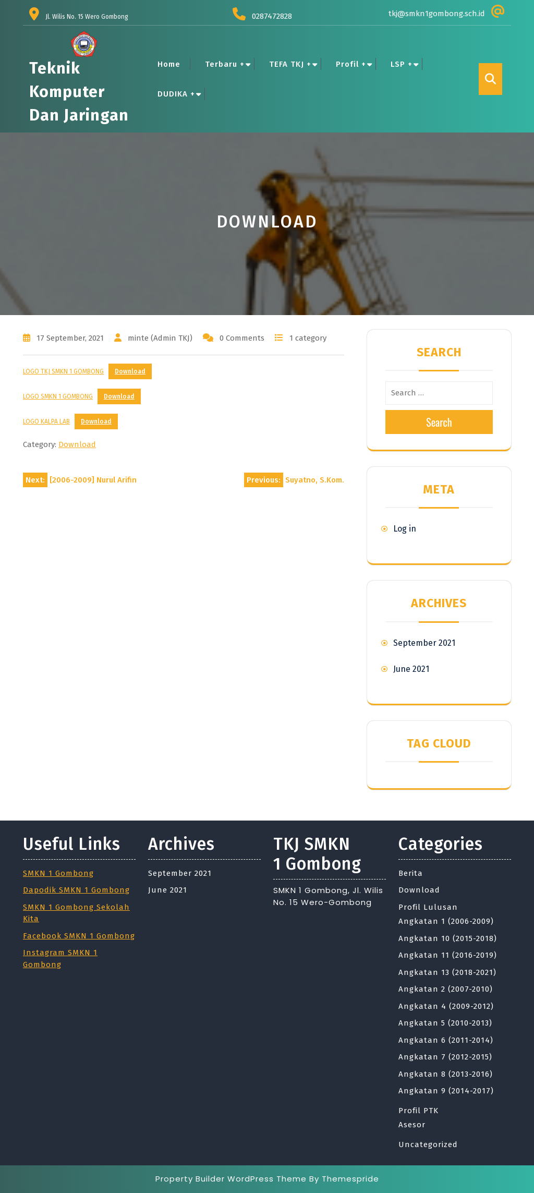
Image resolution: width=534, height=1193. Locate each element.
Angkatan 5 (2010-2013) (445, 1023)
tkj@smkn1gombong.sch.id (437, 13)
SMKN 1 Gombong (58, 873)
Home (168, 64)
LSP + (401, 64)
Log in (404, 529)
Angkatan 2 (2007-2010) (445, 989)
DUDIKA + (176, 94)
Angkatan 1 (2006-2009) (446, 921)
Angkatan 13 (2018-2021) (447, 972)
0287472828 (272, 16)
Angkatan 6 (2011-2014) (445, 1040)
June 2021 (411, 669)
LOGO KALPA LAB (46, 421)
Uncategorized (428, 1144)
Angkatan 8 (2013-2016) (445, 1074)
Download (130, 371)
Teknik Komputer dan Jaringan (79, 92)
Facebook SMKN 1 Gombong (79, 936)
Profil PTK (418, 1110)
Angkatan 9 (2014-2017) (446, 1090)
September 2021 (424, 643)
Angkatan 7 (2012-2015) (445, 1057)
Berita (410, 873)
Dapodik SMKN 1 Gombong (76, 890)
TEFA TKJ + (290, 64)
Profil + (351, 64)
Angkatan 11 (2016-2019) (447, 955)
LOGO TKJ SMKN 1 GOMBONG (63, 371)
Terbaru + (225, 64)
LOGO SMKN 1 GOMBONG (58, 396)
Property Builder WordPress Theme (231, 1178)
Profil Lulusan (428, 907)
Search (439, 422)
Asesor (412, 1124)
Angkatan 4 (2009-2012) (446, 1006)
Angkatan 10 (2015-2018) (447, 938)
